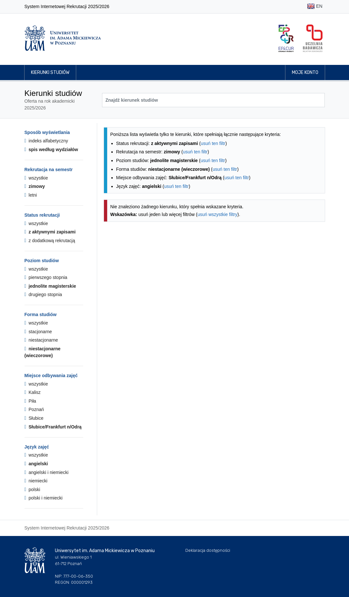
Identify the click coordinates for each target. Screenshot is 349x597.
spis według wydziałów (51, 149)
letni (31, 195)
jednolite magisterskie (50, 286)
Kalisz (33, 392)
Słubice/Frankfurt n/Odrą (53, 426)
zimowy (35, 186)
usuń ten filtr (213, 143)
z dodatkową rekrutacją (50, 240)
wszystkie (36, 177)
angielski (36, 463)
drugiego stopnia (43, 294)
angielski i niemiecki (47, 472)
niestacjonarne (41, 340)
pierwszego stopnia (46, 277)
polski (32, 489)
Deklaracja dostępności (207, 550)
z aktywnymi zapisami (50, 231)
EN (314, 6)
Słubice (34, 418)
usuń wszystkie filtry (218, 214)
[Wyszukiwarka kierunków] (213, 100)
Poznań (34, 409)
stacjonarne (38, 331)
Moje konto (305, 72)
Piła (30, 401)
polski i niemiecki (44, 497)
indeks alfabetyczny (46, 140)
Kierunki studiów (50, 72)
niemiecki (36, 480)
